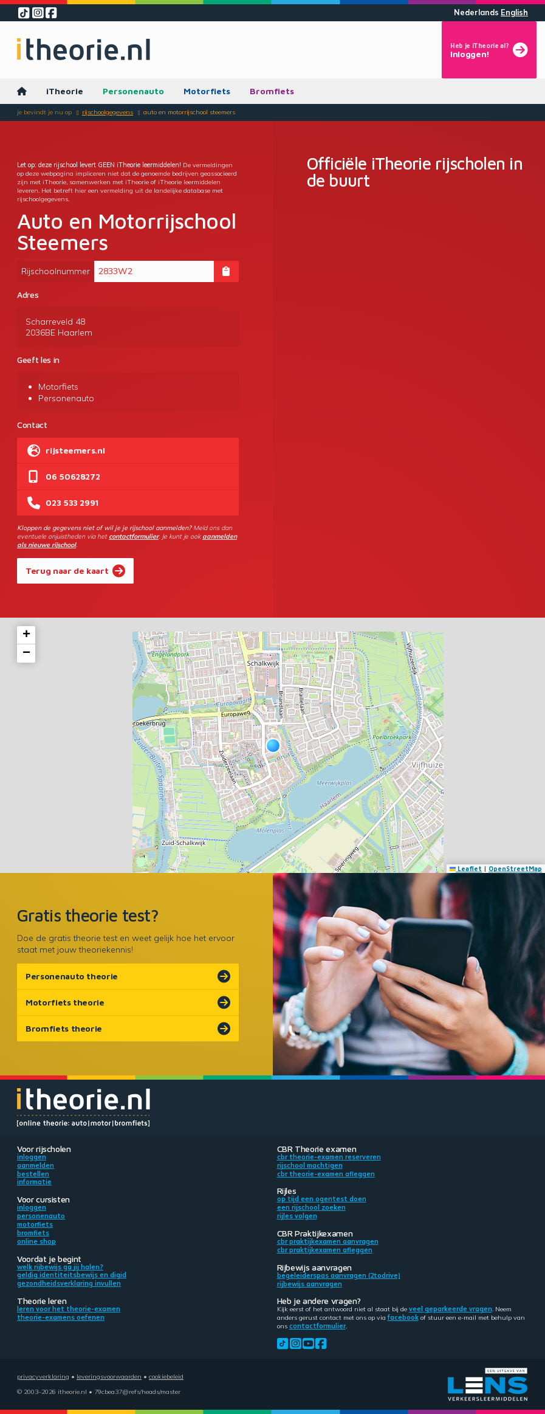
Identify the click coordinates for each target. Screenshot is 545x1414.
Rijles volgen (297, 1216)
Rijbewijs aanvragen (309, 1284)
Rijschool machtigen (310, 1165)
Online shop (36, 1241)
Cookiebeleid (166, 1376)
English (514, 12)
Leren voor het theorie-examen (68, 1309)
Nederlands (476, 12)
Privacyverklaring (43, 1376)
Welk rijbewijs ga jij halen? (60, 1267)
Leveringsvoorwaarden (109, 1376)
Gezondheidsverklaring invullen (69, 1283)
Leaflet (466, 868)
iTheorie (64, 91)
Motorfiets (206, 91)
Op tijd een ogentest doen (321, 1199)
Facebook (403, 1317)
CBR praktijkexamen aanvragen (328, 1241)
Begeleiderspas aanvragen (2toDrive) (338, 1275)
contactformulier (134, 536)
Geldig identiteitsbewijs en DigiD (71, 1275)
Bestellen (33, 1174)
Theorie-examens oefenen (61, 1317)
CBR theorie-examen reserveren (329, 1157)
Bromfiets (272, 91)
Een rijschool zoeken (311, 1207)
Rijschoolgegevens (107, 112)
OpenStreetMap (515, 868)
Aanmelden (35, 1165)
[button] (273, 745)
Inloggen (31, 1157)
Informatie (34, 1182)
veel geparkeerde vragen (450, 1309)
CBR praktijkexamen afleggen (324, 1250)
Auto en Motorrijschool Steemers (189, 112)
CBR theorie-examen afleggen (326, 1174)
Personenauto (133, 91)
